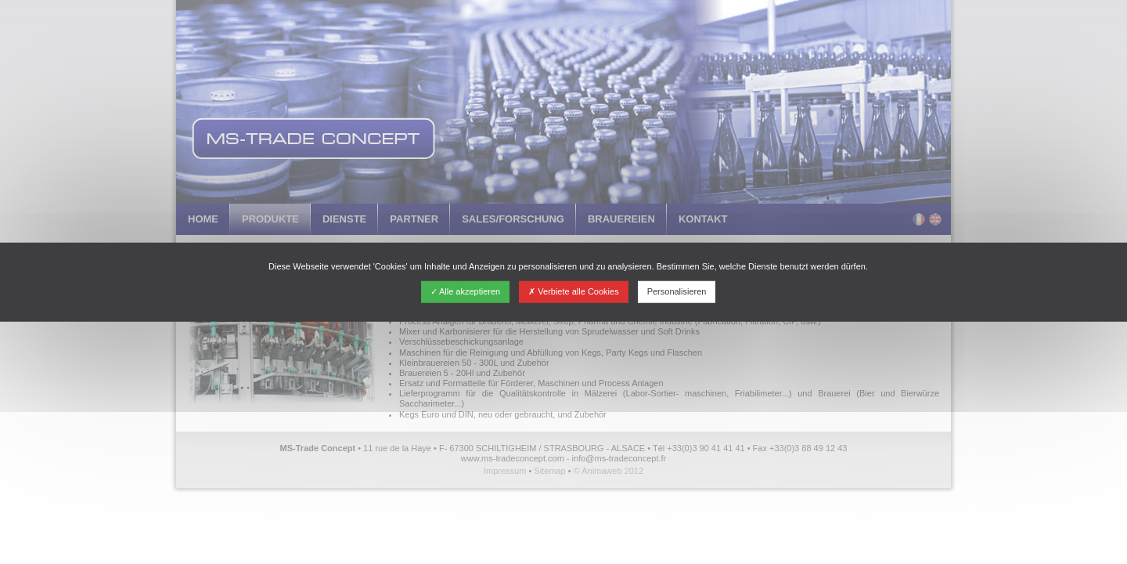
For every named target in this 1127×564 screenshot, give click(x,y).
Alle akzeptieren (465, 291)
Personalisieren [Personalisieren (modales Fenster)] (677, 291)
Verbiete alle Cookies (573, 291)
